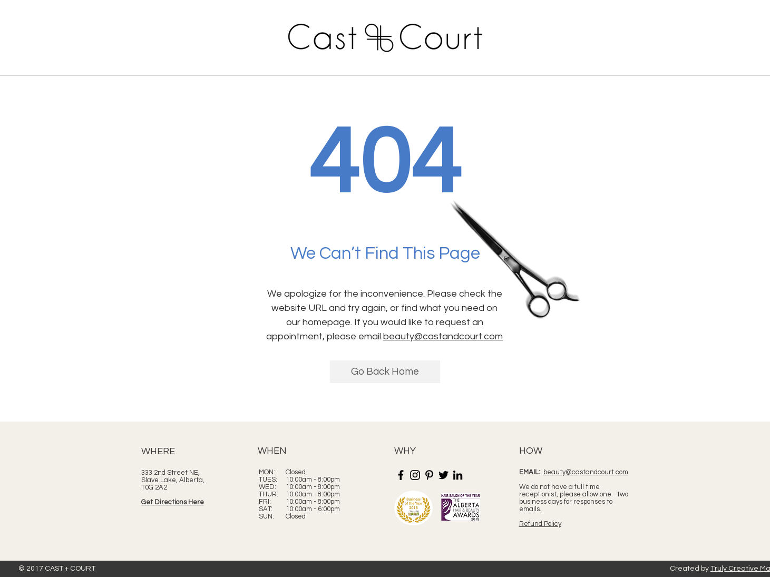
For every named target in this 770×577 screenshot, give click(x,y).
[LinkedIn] (457, 475)
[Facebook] (400, 475)
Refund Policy (540, 523)
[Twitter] (443, 475)
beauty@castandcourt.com (443, 336)
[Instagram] (415, 475)
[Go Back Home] (385, 371)
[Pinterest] (429, 475)
